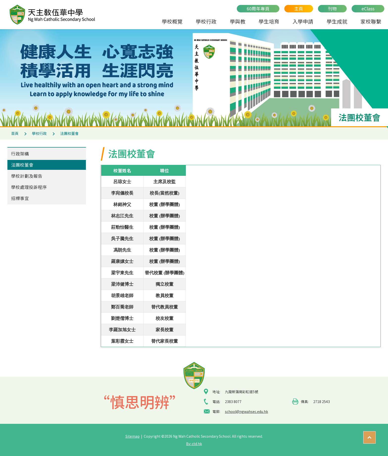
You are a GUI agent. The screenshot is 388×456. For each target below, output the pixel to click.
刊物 (332, 8)
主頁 (298, 8)
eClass (368, 8)
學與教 (237, 21)
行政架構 (20, 154)
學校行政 (206, 21)
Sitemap (132, 436)
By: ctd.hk (194, 443)
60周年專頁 (258, 8)
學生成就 (337, 21)
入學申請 (302, 21)
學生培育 (269, 21)
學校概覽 (172, 21)
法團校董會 (22, 165)
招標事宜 (20, 198)
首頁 (15, 133)
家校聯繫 (371, 21)
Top (375, 435)
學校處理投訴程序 (29, 187)
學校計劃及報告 (26, 176)
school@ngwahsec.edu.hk (246, 411)
